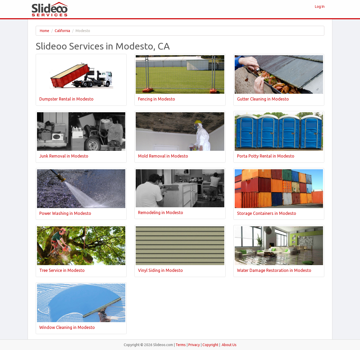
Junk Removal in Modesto (63, 156)
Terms (181, 345)
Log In (320, 6)
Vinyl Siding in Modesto (160, 270)
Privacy (194, 345)
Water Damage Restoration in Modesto (274, 270)
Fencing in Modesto (156, 99)
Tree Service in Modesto (62, 270)
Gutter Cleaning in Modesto (263, 99)
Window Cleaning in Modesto (67, 327)
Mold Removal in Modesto (163, 156)
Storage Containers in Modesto (266, 213)
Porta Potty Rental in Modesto (265, 156)
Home (44, 31)
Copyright (210, 345)
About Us (229, 345)
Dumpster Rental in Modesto (66, 99)
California (62, 31)
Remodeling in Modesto (160, 212)
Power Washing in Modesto (65, 213)
